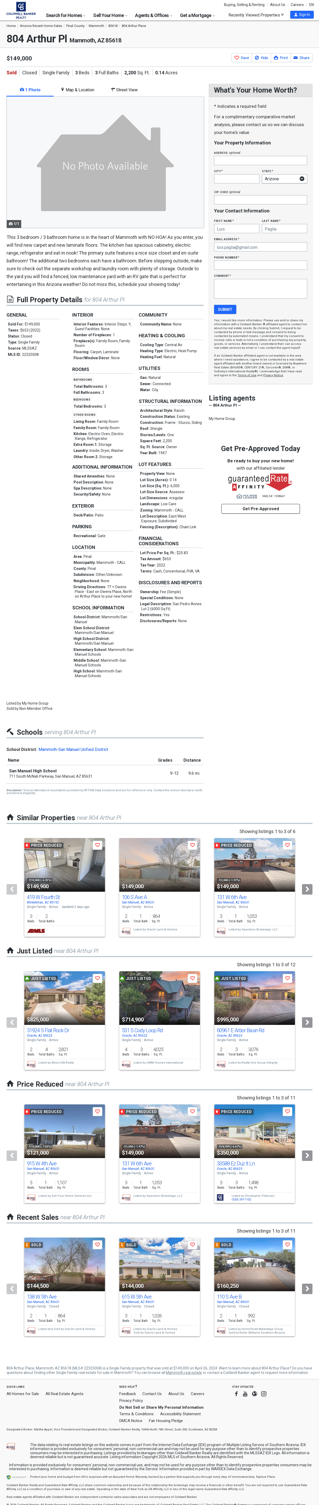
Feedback (127, 1394)
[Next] (307, 889)
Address (227, 153)
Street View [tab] (124, 89)
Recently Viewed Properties (256, 15)
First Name (224, 221)
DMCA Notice (130, 1420)
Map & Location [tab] (77, 89)
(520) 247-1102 (241, 1199)
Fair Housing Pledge (166, 1420)
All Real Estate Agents (64, 1393)
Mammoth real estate (184, 1373)
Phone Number (226, 257)
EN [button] (311, 5)
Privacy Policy (131, 1400)
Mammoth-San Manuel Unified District (73, 749)
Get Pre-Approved (261, 508)
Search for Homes (66, 15)
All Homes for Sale (23, 1393)
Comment (222, 276)
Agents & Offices (153, 15)
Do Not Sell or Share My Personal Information (161, 1407)
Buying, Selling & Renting (244, 5)
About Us (277, 5)
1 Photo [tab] (30, 89)
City (218, 171)
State (267, 171)
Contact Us (152, 1393)
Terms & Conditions (136, 1414)
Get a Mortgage (197, 15)
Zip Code (227, 192)
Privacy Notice (273, 375)
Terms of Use (247, 375)
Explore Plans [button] (265, 1477)
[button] (302, 15)
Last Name (271, 221)
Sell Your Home (110, 15)
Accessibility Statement (180, 1414)
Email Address (226, 239)
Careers (297, 5)
